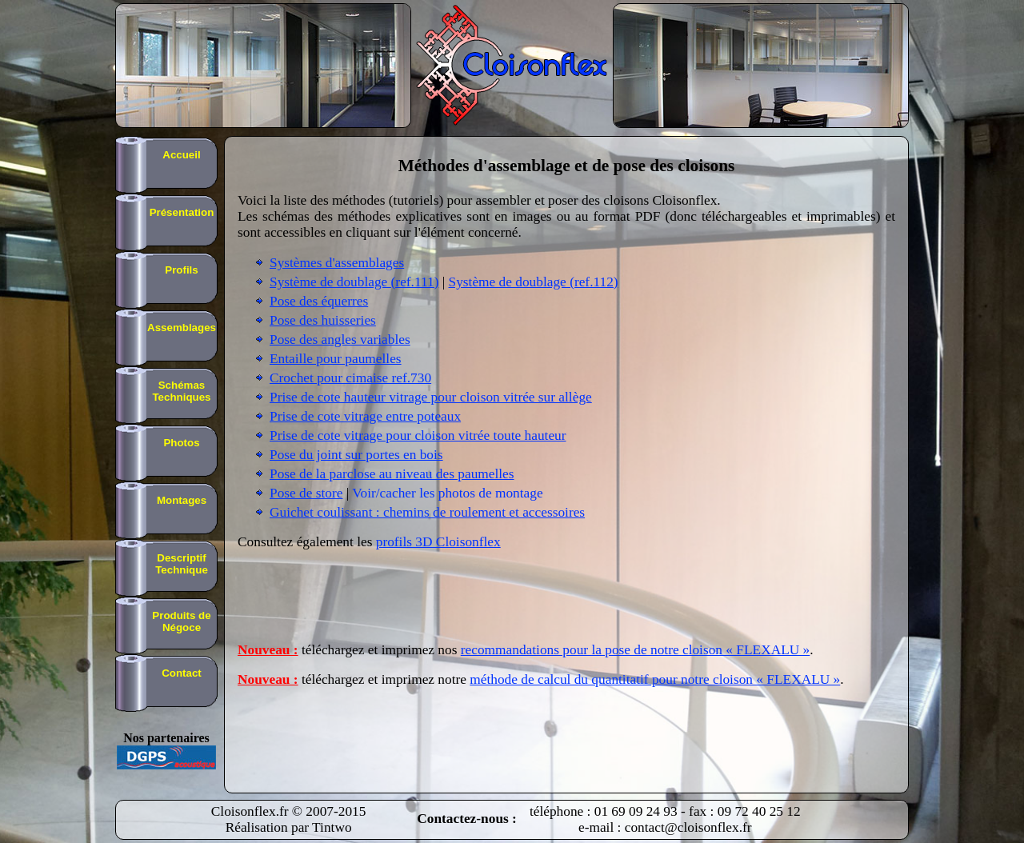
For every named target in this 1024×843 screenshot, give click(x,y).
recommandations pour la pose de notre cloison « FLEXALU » (635, 649)
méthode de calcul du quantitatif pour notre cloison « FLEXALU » (655, 679)
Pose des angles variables (340, 339)
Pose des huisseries (323, 320)
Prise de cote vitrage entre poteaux (365, 416)
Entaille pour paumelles (336, 358)
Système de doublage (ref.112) (533, 282)
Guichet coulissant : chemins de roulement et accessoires (427, 512)
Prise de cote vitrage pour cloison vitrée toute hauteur (418, 435)
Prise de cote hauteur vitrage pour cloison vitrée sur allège (431, 397)
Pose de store (306, 493)
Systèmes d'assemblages (337, 262)
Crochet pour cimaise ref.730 (350, 378)
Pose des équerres (319, 301)
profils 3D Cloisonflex (438, 541)
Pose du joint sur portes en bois (356, 454)
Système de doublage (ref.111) (354, 282)
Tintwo (331, 827)
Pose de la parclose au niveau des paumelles (392, 473)
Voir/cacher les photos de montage (447, 493)
